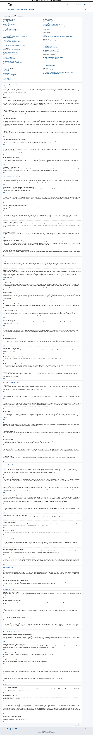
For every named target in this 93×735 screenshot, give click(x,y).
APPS (47, 0)
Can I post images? (6, 73)
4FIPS (33, 0)
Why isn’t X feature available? (49, 71)
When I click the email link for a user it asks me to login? (14, 45)
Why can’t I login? (6, 25)
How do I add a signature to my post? (10, 52)
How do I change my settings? (9, 35)
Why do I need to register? (8, 20)
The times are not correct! (8, 37)
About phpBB (19, 690)
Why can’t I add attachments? (9, 58)
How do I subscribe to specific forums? (50, 58)
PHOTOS (38, 0)
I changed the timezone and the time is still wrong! (13, 38)
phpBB (65, 216)
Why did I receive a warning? (8, 59)
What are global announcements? (10, 74)
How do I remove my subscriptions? (50, 59)
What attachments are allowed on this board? (52, 64)
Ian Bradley (49, 731)
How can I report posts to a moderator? (11, 61)
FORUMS (55, 0)
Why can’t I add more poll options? (10, 54)
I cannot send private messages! (49, 33)
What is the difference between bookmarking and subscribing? (55, 55)
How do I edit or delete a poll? (9, 56)
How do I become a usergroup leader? (50, 25)
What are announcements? (8, 75)
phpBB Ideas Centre (63, 697)
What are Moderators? (47, 21)
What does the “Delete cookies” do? (10, 30)
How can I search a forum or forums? (50, 46)
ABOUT (59, 0)
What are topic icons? (7, 79)
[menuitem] (82, 5)
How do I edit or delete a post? (9, 51)
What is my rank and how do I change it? (11, 44)
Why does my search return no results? (50, 47)
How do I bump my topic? (8, 65)
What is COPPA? (6, 21)
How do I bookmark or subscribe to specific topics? (53, 57)
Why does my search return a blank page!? (51, 49)
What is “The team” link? (47, 29)
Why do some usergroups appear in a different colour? (54, 26)
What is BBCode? (6, 69)
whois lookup (19, 706)
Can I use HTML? (6, 70)
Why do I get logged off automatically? (10, 29)
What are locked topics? (7, 78)
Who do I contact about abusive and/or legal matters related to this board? (58, 72)
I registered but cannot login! (9, 24)
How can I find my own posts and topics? (51, 51)
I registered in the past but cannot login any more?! (13, 26)
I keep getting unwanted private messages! (51, 35)
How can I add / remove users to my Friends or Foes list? (54, 42)
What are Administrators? (48, 20)
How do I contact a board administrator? (51, 73)
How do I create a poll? (7, 53)
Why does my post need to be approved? (11, 63)
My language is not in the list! (9, 40)
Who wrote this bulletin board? (49, 69)
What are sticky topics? (7, 77)
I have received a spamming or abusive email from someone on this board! (58, 36)
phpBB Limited (40, 688)
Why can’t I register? (7, 23)
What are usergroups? (47, 23)
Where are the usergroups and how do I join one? (53, 24)
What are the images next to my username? (11, 41)
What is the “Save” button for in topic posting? (12, 62)
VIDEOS (43, 0)
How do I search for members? (49, 50)
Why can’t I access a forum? (8, 57)
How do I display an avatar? (8, 42)
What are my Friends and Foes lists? (50, 40)
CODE (51, 0)
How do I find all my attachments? (49, 65)
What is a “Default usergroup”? (49, 28)
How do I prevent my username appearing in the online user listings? (17, 36)
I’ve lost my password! (7, 28)
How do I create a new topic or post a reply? (11, 49)
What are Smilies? (6, 71)
